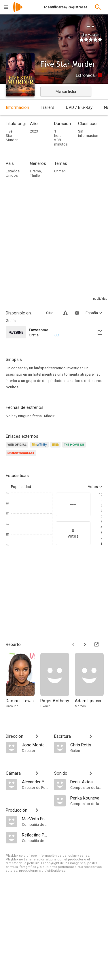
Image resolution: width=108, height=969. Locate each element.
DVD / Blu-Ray (79, 107)
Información (17, 107)
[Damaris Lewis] (23, 683)
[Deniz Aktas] (86, 781)
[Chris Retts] (86, 745)
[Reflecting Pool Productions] (35, 835)
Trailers (47, 107)
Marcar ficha (66, 91)
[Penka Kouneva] (86, 798)
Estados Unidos (13, 173)
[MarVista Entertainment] (35, 818)
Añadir (48, 416)
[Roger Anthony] (57, 683)
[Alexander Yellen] (35, 781)
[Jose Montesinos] (35, 745)
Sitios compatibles (51, 313)
